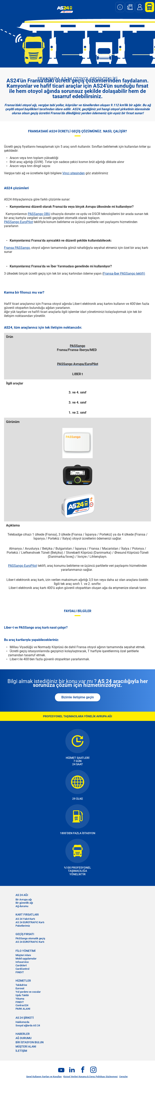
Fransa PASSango (17, 248)
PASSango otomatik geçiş (30, 938)
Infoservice (22, 961)
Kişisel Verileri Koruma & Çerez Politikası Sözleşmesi (90, 1076)
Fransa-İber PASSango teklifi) (124, 273)
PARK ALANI (23, 1008)
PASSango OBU (39, 214)
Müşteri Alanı (23, 955)
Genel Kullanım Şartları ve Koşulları (44, 1076)
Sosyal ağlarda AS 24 (28, 1025)
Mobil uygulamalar (26, 958)
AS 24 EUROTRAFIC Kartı (30, 922)
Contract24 (22, 1005)
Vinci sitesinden (73, 173)
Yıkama (20, 998)
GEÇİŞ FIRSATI (25, 934)
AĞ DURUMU (23, 1038)
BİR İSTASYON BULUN (30, 1042)
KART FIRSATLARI (27, 914)
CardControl (22, 968)
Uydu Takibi (22, 995)
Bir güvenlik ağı (24, 902)
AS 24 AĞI (22, 895)
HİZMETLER (23, 980)
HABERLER (23, 1033)
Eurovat (20, 988)
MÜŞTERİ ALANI (26, 1046)
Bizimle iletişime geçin (77, 697)
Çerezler (123, 1076)
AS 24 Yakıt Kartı (25, 918)
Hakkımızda (22, 1022)
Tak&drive (21, 984)
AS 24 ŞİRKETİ (25, 1017)
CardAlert (21, 965)
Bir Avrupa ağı (24, 899)
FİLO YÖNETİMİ (26, 950)
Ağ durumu (22, 906)
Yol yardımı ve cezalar (28, 991)
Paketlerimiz (23, 925)
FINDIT (20, 972)
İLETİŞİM (21, 1050)
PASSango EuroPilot (18, 222)
